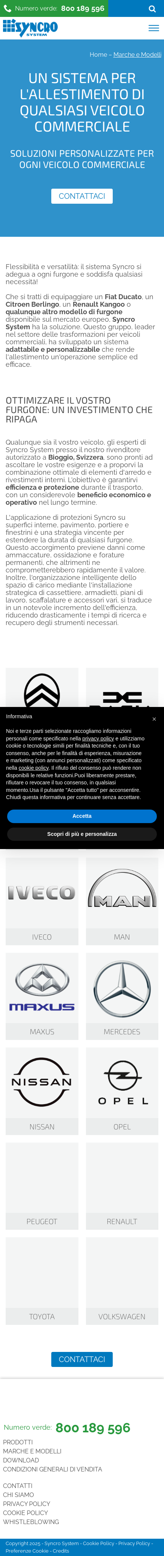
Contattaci (82, 196)
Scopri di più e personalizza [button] (81, 834)
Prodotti (18, 1442)
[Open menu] (153, 28)
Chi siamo (18, 1494)
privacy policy (98, 739)
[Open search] (152, 9)
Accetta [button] (82, 816)
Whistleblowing (31, 1522)
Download (21, 1460)
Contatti (17, 1485)
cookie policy (33, 768)
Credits (61, 1551)
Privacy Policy (26, 1504)
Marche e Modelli (32, 1451)
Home (98, 54)
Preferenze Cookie (27, 1551)
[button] (154, 719)
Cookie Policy (25, 1513)
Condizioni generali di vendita (52, 1469)
